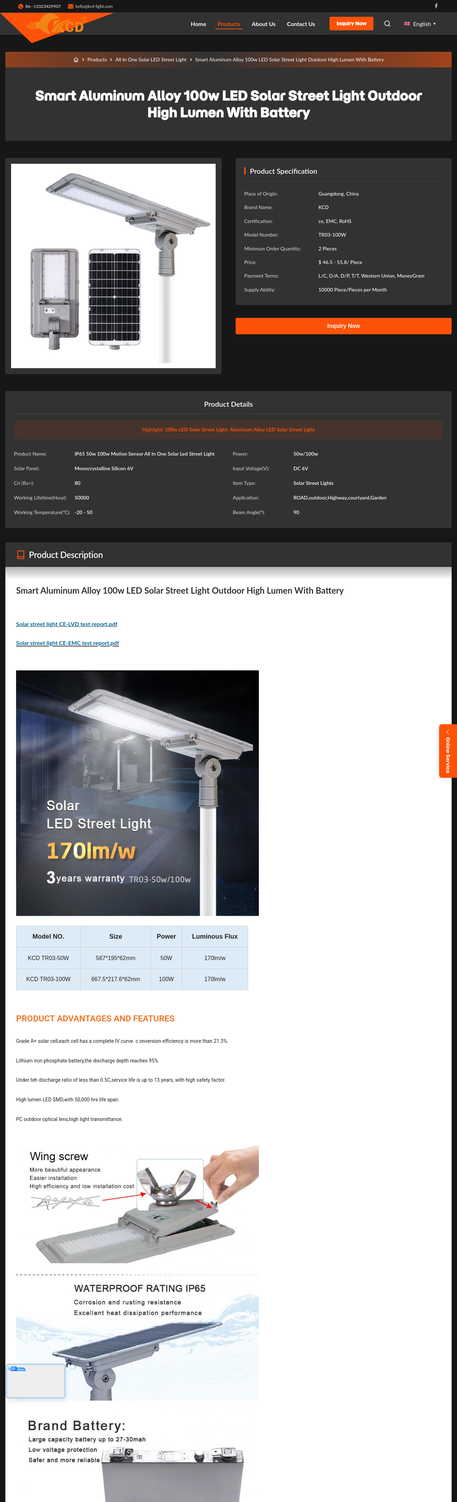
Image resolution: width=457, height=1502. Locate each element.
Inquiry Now (352, 23)
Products (229, 23)
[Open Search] (387, 23)
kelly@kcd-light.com (94, 6)
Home (198, 23)
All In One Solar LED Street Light (150, 59)
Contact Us (301, 23)
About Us (264, 23)
